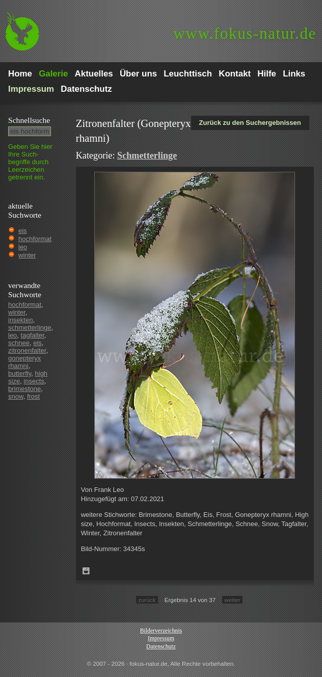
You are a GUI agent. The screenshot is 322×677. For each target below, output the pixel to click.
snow (15, 396)
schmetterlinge (29, 327)
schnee (19, 343)
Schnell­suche (29, 120)
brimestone (24, 389)
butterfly (19, 373)
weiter (232, 599)
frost (33, 396)
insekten (20, 320)
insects (33, 381)
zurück (146, 599)
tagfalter (32, 335)
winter (27, 255)
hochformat (34, 239)
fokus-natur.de (244, 33)
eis (22, 231)
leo (22, 247)
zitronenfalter (27, 350)
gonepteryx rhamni (24, 362)
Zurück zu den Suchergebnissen (250, 122)
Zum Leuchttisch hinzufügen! (86, 571)
